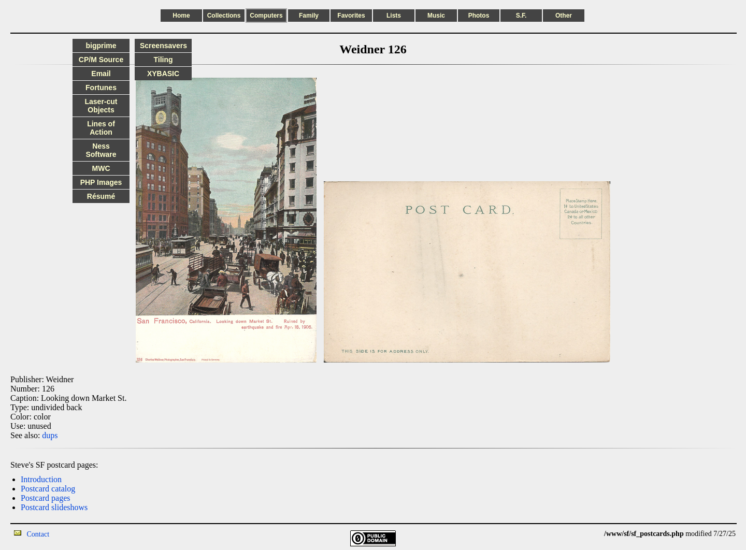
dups (50, 435)
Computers (266, 15)
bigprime (100, 45)
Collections (224, 15)
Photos (479, 15)
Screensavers (163, 45)
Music (436, 15)
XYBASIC (163, 73)
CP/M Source (101, 59)
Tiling (163, 59)
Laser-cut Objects (100, 105)
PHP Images (101, 182)
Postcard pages (45, 498)
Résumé (101, 196)
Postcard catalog (48, 488)
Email (100, 73)
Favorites (351, 15)
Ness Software (100, 150)
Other (563, 15)
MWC (101, 168)
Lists (393, 15)
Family (309, 15)
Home (181, 15)
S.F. (521, 15)
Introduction (41, 479)
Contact (38, 534)
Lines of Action (101, 128)
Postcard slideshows (54, 507)
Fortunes (101, 87)
